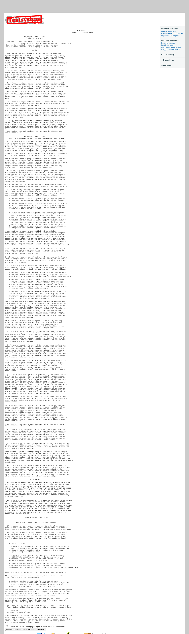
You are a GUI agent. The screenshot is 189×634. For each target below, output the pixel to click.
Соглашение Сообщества (172, 33)
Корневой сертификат (170, 35)
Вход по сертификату (170, 49)
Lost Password (167, 45)
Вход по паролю (168, 43)
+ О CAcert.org (167, 54)
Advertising (166, 65)
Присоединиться (168, 31)
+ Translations (167, 60)
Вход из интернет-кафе (171, 47)
